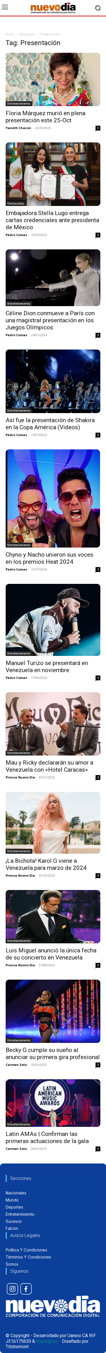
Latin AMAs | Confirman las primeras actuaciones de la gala (47, 1137)
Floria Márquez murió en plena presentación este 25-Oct (45, 117)
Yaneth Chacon (18, 128)
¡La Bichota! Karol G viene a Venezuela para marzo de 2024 (46, 864)
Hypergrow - (48, 1341)
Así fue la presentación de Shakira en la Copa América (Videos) (50, 424)
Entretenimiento (19, 104)
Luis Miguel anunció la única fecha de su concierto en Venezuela (51, 954)
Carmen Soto (16, 1064)
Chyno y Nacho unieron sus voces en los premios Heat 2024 (49, 558)
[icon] (12, 1289)
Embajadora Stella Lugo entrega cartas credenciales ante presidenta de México (52, 220)
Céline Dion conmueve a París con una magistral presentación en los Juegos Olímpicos (50, 320)
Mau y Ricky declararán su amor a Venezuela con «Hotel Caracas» (49, 766)
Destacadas (15, 203)
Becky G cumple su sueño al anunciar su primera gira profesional (53, 1053)
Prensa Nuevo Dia (20, 777)
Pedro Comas (16, 235)
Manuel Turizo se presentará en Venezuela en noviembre (47, 667)
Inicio (10, 34)
